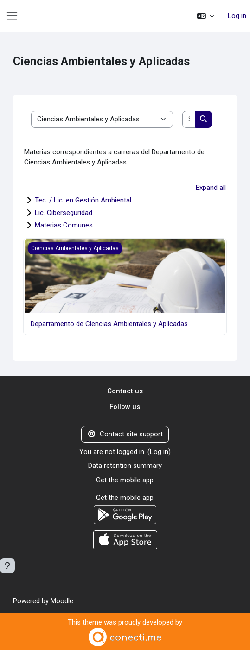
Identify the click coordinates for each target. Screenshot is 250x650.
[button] (205, 16)
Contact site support (125, 434)
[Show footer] (7, 565)
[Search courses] (189, 119)
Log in (237, 16)
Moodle (62, 601)
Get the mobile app (125, 480)
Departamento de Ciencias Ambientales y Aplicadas (109, 324)
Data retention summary (125, 465)
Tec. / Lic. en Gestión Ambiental (83, 200)
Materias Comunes (64, 225)
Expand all (211, 187)
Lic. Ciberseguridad (63, 212)
